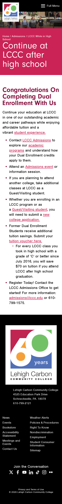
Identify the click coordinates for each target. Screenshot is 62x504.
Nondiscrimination (41, 432)
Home (5, 36)
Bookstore (9, 427)
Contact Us (9, 449)
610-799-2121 (22, 403)
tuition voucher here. (25, 241)
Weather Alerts (39, 417)
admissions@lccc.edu (26, 298)
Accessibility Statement (10, 434)
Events (6, 422)
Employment (38, 437)
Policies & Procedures (44, 422)
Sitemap (35, 450)
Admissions (18, 36)
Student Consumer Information (42, 443)
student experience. (30, 132)
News (6, 417)
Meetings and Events (11, 442)
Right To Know (39, 427)
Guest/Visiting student (29, 209)
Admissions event (39, 166)
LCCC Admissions (36, 140)
